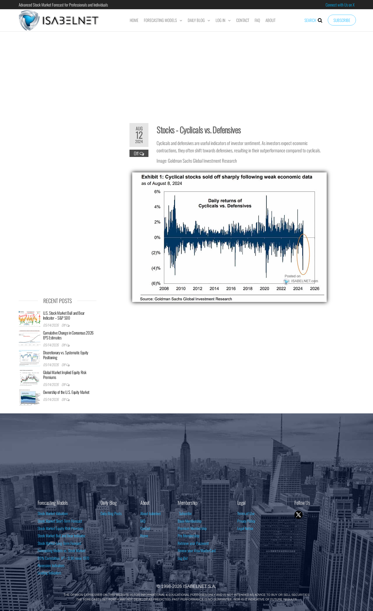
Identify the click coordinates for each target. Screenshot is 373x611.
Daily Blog (196, 20)
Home (134, 20)
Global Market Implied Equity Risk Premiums (64, 374)
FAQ (257, 20)
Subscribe (341, 20)
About (270, 20)
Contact (242, 20)
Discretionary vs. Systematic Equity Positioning (66, 354)
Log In (220, 20)
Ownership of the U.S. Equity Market (66, 392)
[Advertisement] (186, 74)
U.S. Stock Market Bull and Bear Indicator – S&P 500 (64, 315)
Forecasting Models (160, 20)
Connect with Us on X (340, 5)
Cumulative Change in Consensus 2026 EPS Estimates (68, 335)
